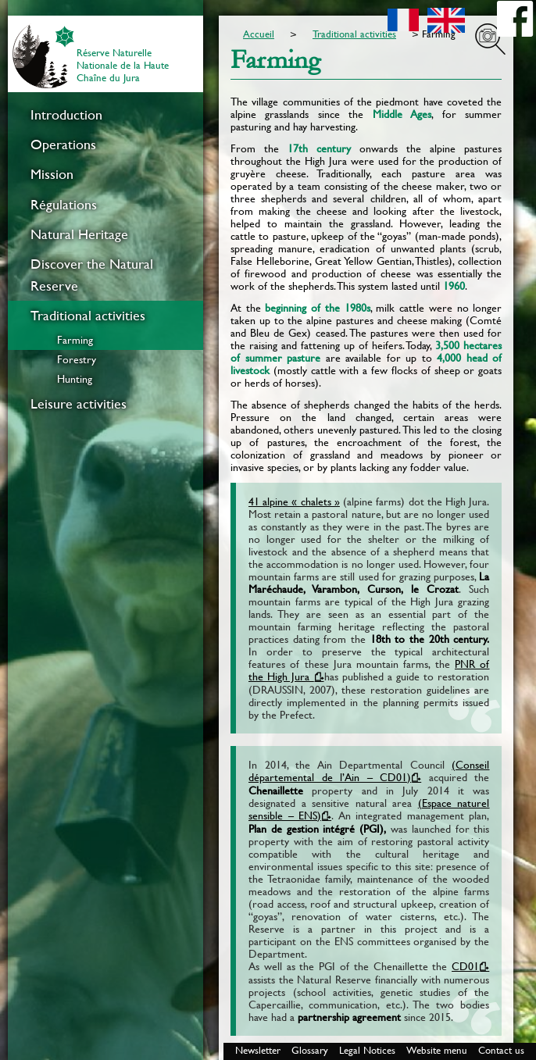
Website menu (436, 1050)
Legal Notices (367, 1050)
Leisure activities (78, 404)
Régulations (63, 204)
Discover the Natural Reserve (91, 275)
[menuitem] (105, 115)
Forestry (76, 359)
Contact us (501, 1050)
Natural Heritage (79, 234)
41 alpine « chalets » (294, 501)
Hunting (74, 379)
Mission (51, 174)
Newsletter (258, 1050)
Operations (63, 144)
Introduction (66, 115)
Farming (75, 340)
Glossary (309, 1050)
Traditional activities (87, 315)
